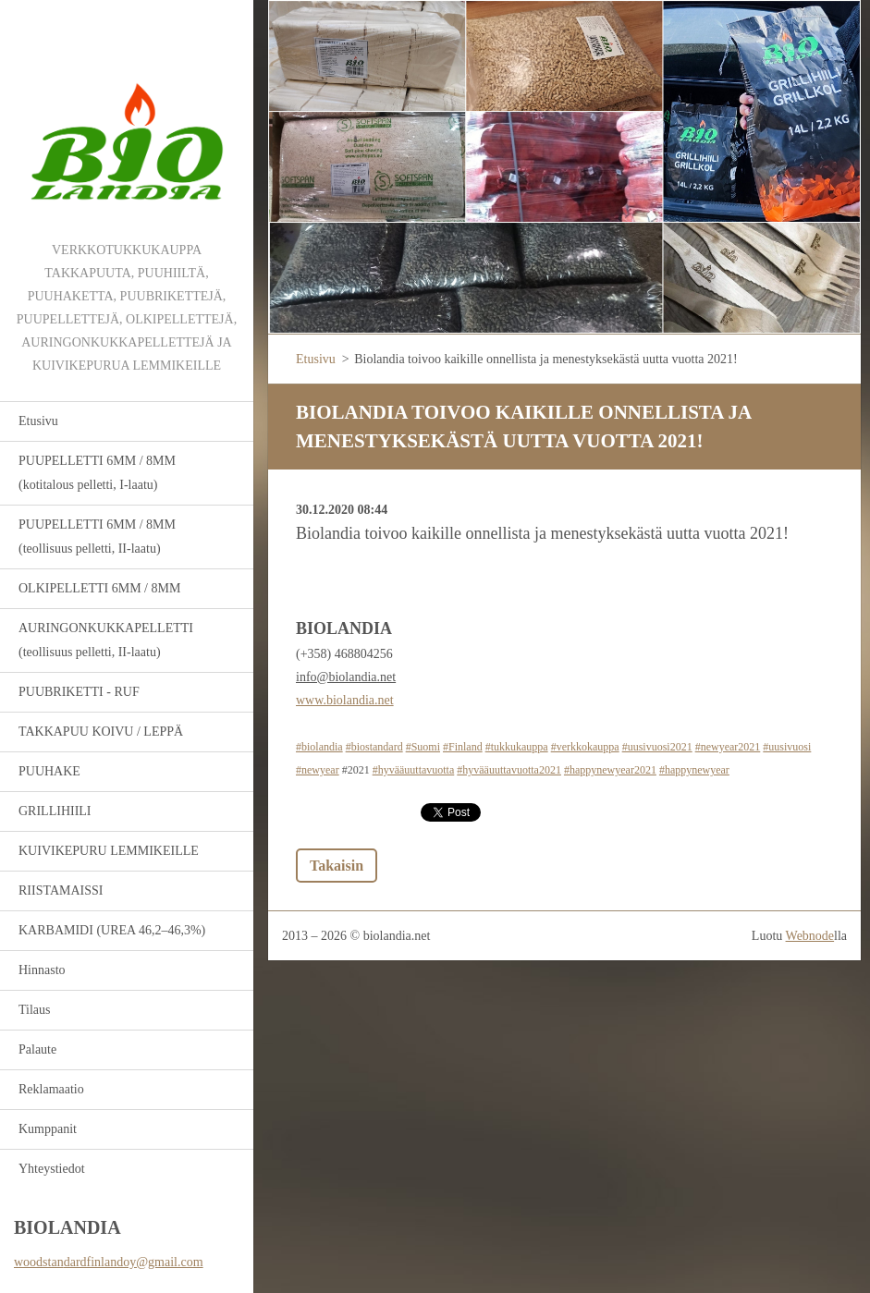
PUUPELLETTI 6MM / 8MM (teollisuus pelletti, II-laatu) (97, 536)
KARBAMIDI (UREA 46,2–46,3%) (111, 930)
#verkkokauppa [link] (585, 746)
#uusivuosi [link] (787, 746)
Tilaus (34, 1010)
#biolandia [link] (319, 746)
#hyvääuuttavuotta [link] (414, 769)
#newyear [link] (317, 769)
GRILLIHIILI (55, 811)
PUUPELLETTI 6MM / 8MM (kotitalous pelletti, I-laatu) (97, 473)
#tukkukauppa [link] (516, 746)
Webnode (810, 936)
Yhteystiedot (51, 1169)
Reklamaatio (51, 1089)
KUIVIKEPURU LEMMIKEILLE (108, 851)
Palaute (37, 1049)
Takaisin (336, 865)
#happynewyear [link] (694, 769)
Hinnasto (42, 970)
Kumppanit (47, 1129)
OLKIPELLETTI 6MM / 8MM (99, 588)
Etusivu (38, 421)
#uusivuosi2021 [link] (657, 746)
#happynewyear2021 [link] (610, 769)
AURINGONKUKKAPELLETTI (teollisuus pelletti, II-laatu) (105, 640)
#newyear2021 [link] (728, 746)
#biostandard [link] (374, 746)
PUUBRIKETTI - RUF (79, 692)
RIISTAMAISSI (60, 890)
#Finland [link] (463, 746)
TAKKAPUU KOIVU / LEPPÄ (100, 731)
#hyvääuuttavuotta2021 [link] (509, 769)
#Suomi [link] (423, 746)
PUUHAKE (49, 771)
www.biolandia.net (345, 700)
